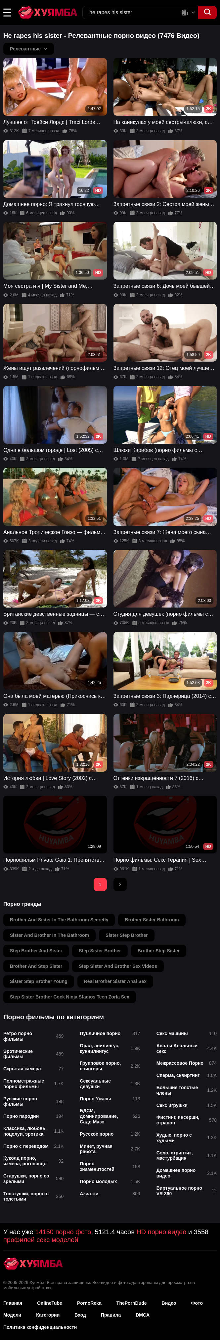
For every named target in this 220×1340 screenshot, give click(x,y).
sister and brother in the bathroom (49, 935)
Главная (12, 1303)
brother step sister (159, 950)
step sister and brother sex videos (118, 966)
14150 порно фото (63, 1232)
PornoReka (89, 1303)
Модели (12, 1315)
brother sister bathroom (152, 919)
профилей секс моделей (40, 1239)
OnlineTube (49, 1303)
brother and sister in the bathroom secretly (59, 919)
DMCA (143, 1315)
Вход (80, 1315)
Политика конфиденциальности (40, 1327)
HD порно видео (161, 1232)
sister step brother (127, 935)
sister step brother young (38, 981)
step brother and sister (36, 950)
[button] (7, 12)
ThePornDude (131, 1303)
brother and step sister (36, 966)
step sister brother (100, 950)
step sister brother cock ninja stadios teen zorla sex (69, 996)
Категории (48, 1315)
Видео (169, 1303)
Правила (111, 1315)
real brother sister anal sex (115, 981)
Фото (197, 1303)
